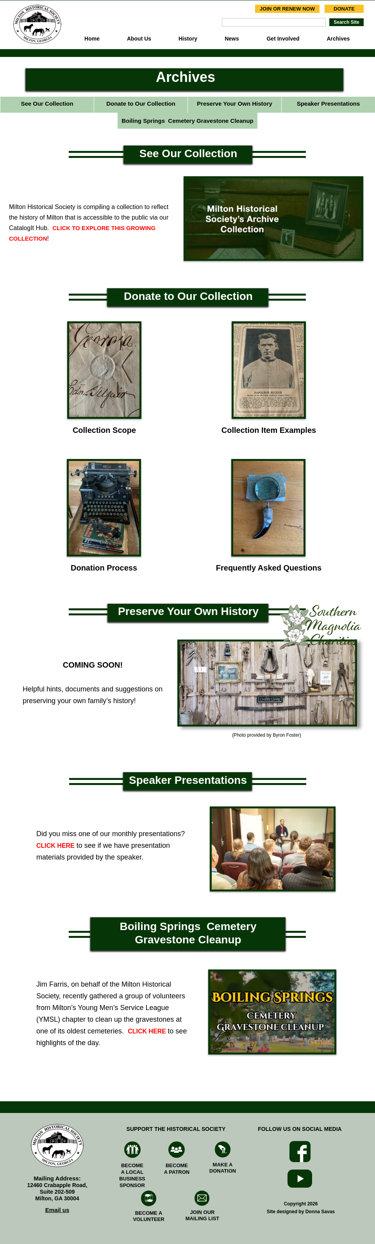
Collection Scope (104, 430)
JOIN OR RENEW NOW (287, 9)
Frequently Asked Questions (268, 568)
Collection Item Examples (268, 430)
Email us (57, 1210)
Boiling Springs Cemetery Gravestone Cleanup (187, 120)
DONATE (344, 9)
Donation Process (104, 568)
